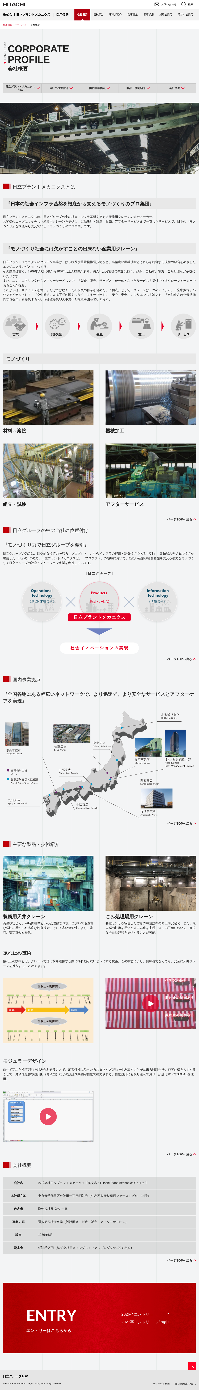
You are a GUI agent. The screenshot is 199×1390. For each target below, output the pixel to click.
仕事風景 (133, 14)
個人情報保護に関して (185, 1383)
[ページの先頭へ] (192, 1366)
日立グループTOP (15, 1376)
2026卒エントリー (137, 1314)
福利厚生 (98, 14)
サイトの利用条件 (161, 1383)
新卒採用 (149, 14)
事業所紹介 (115, 14)
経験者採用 (166, 14)
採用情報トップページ (14, 25)
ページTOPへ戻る (179, 519)
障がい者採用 (185, 14)
